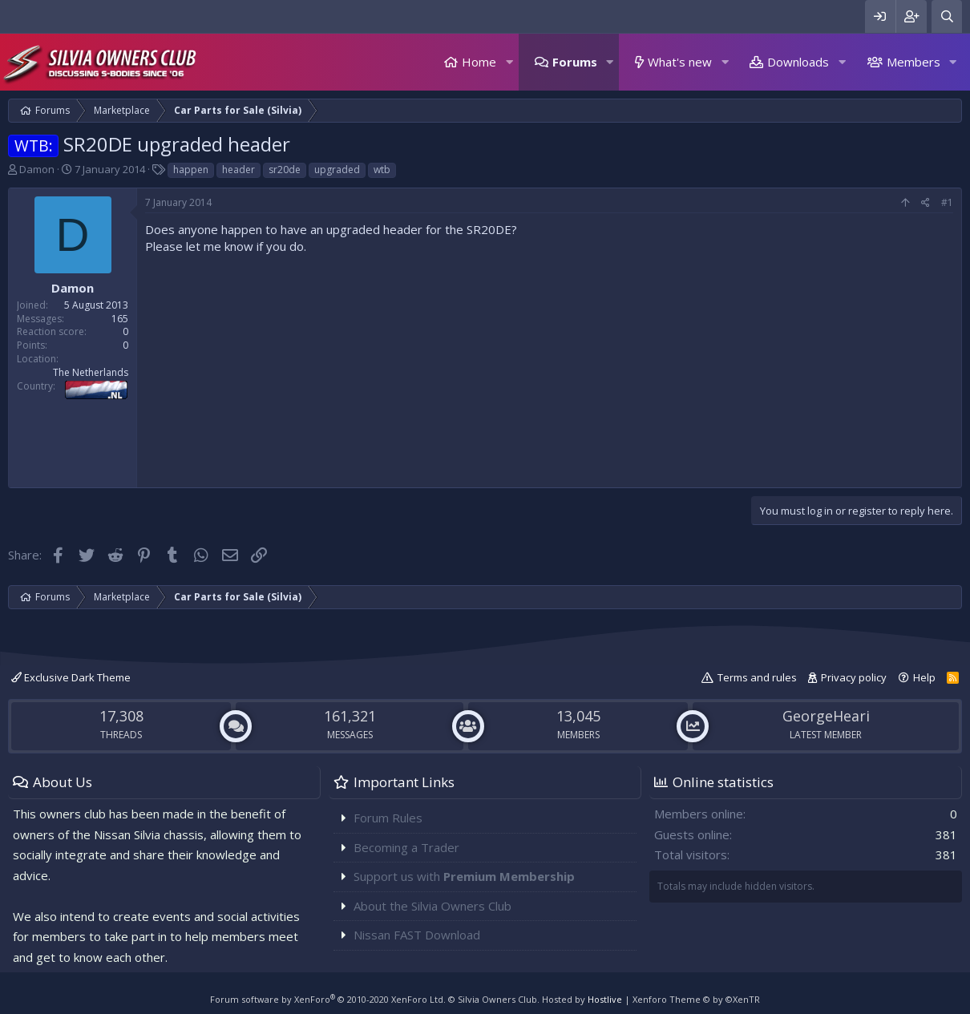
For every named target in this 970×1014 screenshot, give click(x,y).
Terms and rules (757, 677)
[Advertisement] (549, 367)
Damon (37, 169)
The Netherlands (90, 372)
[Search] (947, 16)
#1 (947, 202)
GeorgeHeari (826, 715)
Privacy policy (854, 677)
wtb (382, 169)
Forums (574, 62)
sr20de (285, 169)
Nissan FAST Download (417, 935)
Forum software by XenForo (328, 999)
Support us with (464, 876)
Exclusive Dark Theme (71, 677)
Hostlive (605, 999)
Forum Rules (388, 818)
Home (479, 62)
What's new (680, 62)
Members (913, 62)
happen (190, 169)
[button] (509, 62)
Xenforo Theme (696, 999)
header (238, 169)
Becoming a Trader (406, 847)
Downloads (798, 62)
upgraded (337, 169)
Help (924, 677)
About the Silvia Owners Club (432, 906)
